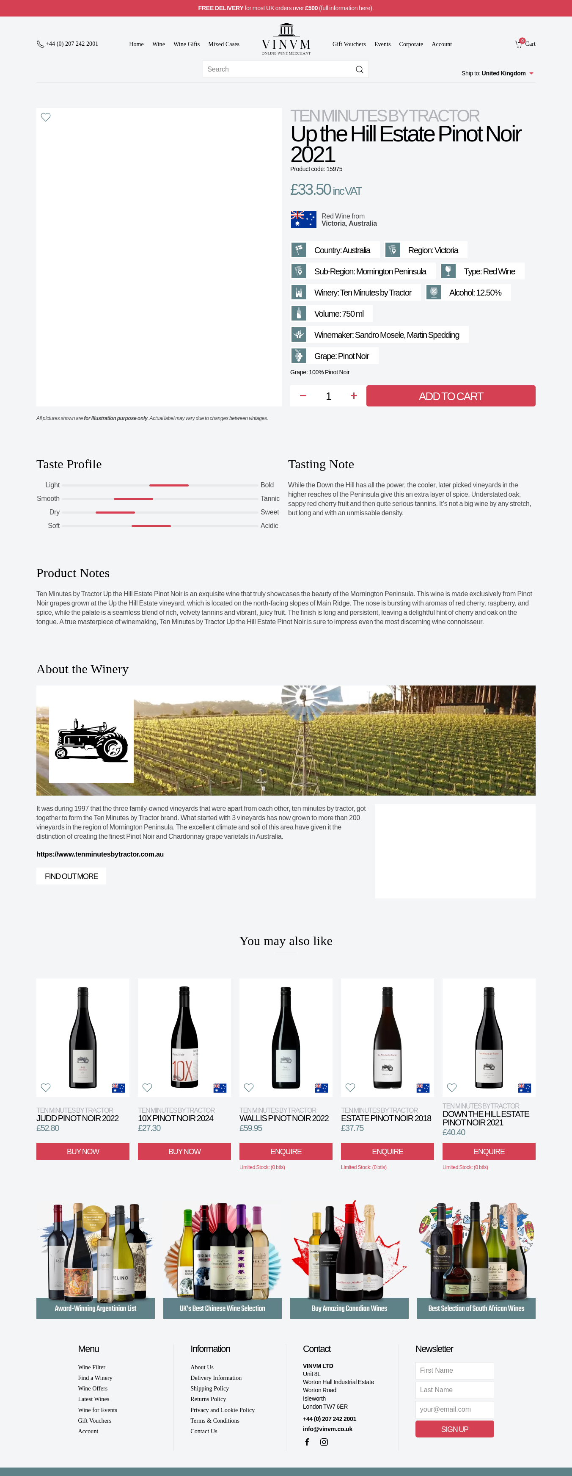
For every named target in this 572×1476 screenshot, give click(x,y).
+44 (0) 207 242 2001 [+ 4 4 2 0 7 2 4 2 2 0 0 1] (329, 1418)
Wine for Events (97, 1410)
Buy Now (83, 1151)
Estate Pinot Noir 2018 (386, 1114)
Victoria (334, 223)
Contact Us (203, 1431)
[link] (525, 43)
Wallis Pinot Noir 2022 (284, 1114)
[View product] (82, 1037)
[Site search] (286, 69)
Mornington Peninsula (391, 271)
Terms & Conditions (214, 1421)
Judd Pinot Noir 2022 (77, 1114)
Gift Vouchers (349, 44)
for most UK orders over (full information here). (286, 8)
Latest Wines (93, 1399)
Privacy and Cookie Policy (222, 1410)
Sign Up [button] (454, 1429)
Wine (158, 44)
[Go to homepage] (286, 39)
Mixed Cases (223, 44)
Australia (363, 223)
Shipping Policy (209, 1388)
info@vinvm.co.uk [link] (327, 1429)
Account (442, 44)
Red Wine (336, 216)
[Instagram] (324, 1442)
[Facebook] (307, 1442)
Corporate (411, 44)
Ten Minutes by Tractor (384, 115)
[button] (46, 117)
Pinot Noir (353, 356)
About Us (202, 1367)
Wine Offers (92, 1388)
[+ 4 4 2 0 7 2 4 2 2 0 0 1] (67, 44)
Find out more (71, 876)
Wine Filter (91, 1367)
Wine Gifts (186, 44)
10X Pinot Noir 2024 (176, 1114)
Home (136, 44)
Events (382, 44)
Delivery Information (216, 1378)
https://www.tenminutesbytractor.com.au (100, 854)
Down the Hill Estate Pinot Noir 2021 (486, 1115)
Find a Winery (95, 1378)
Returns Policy (208, 1399)
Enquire (285, 1151)
